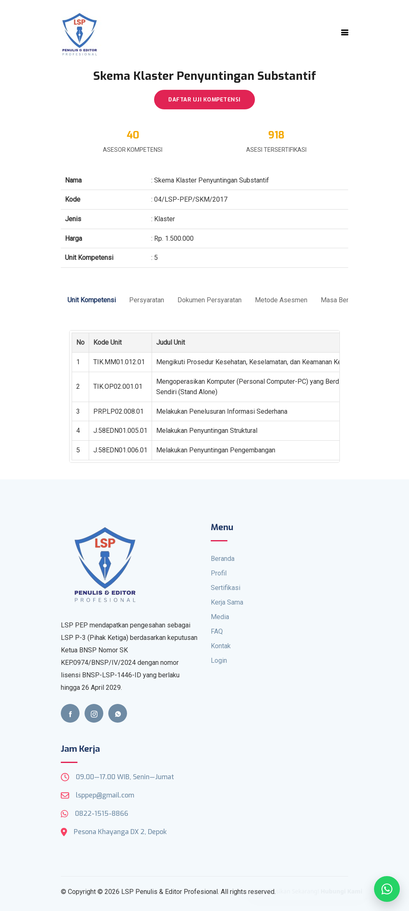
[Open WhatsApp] (387, 889)
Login (219, 660)
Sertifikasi (225, 588)
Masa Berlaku (340, 300)
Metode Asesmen (281, 300)
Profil (219, 573)
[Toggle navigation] (344, 32)
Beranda (222, 559)
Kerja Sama (227, 602)
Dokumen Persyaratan (209, 300)
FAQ (217, 631)
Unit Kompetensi (91, 300)
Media (220, 617)
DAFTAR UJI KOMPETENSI (204, 99)
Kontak (221, 646)
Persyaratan (146, 300)
